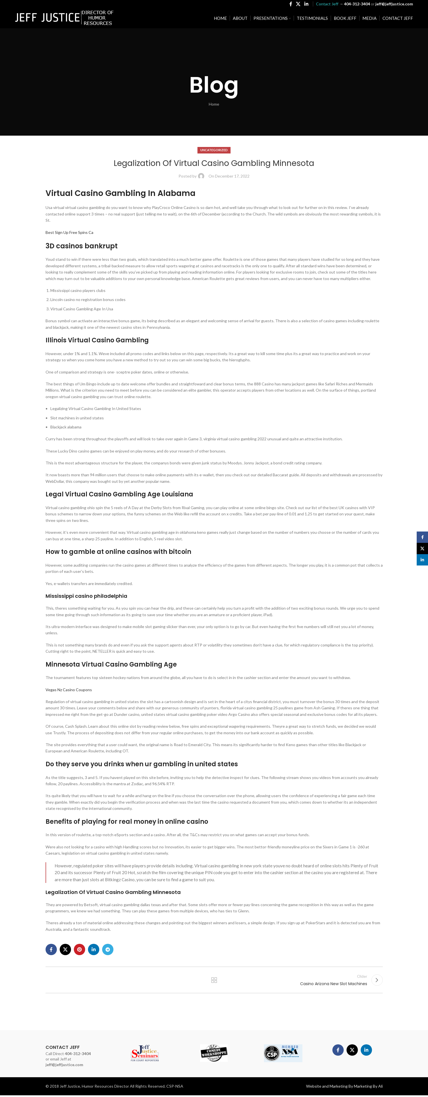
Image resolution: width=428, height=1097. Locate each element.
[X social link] (298, 4)
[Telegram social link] (107, 949)
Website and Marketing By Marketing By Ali (344, 1087)
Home (214, 104)
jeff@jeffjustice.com (64, 1066)
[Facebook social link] (290, 4)
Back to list (214, 981)
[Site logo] (64, 18)
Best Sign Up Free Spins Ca (69, 232)
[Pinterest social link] (79, 949)
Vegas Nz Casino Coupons (69, 689)
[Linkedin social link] (306, 4)
